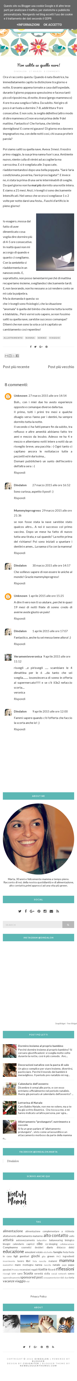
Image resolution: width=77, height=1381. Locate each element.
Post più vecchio (61, 366)
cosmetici (26, 1247)
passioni (7, 1269)
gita (43, 1256)
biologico (69, 1240)
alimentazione (13, 1231)
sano (19, 1273)
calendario (18, 1244)
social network (59, 1273)
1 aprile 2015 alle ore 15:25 (46, 595)
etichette (48, 1252)
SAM (13, 1273)
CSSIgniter (31, 1363)
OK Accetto (53, 25)
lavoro (20, 1261)
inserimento (9, 1261)
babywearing (56, 1240)
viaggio (54, 338)
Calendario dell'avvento (33, 1083)
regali (34, 1269)
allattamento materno (30, 1236)
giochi (35, 1256)
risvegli (6, 1273)
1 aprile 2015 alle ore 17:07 (50, 631)
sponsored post (31, 1277)
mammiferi (8, 1265)
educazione (13, 1251)
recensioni (24, 1269)
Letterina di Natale (30, 1102)
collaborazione (67, 1244)
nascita (47, 1265)
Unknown (20, 395)
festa (65, 1252)
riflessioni (65, 1268)
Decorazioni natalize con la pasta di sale (43, 1064)
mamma (66, 1260)
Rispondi (19, 472)
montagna (28, 1264)
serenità (38, 1273)
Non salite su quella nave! (38, 65)
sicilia (47, 1273)
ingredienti (68, 1256)
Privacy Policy (38, 1296)
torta (71, 1277)
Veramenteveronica (28, 656)
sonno (42, 338)
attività (8, 1240)
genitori (24, 1256)
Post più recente (16, 366)
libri (28, 1261)
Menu (38, 43)
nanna (30, 338)
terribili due (62, 1277)
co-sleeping (51, 1244)
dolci (71, 1247)
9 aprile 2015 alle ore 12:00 (50, 711)
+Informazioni (28, 25)
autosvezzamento (25, 1240)
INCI (58, 1256)
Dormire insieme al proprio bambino (40, 1045)
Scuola (28, 1273)
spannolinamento (11, 1277)
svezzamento (49, 1277)
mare (18, 1264)
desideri (39, 1247)
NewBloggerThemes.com (38, 1366)
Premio (15, 1269)
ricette (42, 1269)
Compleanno (10, 1247)
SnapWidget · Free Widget (66, 1024)
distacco (61, 1247)
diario (50, 1247)
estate (39, 1252)
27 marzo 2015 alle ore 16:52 (51, 485)
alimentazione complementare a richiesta (49, 1231)
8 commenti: (53, 71)
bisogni (6, 1244)
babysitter (42, 1240)
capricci (30, 1244)
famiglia (57, 1252)
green (50, 1256)
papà (64, 1265)
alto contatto (56, 1235)
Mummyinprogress (27, 510)
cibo (40, 1244)
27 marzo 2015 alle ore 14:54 (48, 395)
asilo (71, 1236)
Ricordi (52, 1269)
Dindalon (20, 485)
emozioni (30, 1252)
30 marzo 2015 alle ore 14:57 (51, 565)
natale (56, 1264)
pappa (71, 1264)
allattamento (13, 338)
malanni (52, 1261)
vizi (27, 1281)
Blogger (38, 1361)
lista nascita (39, 1261)
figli (15, 1256)
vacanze (8, 1281)
